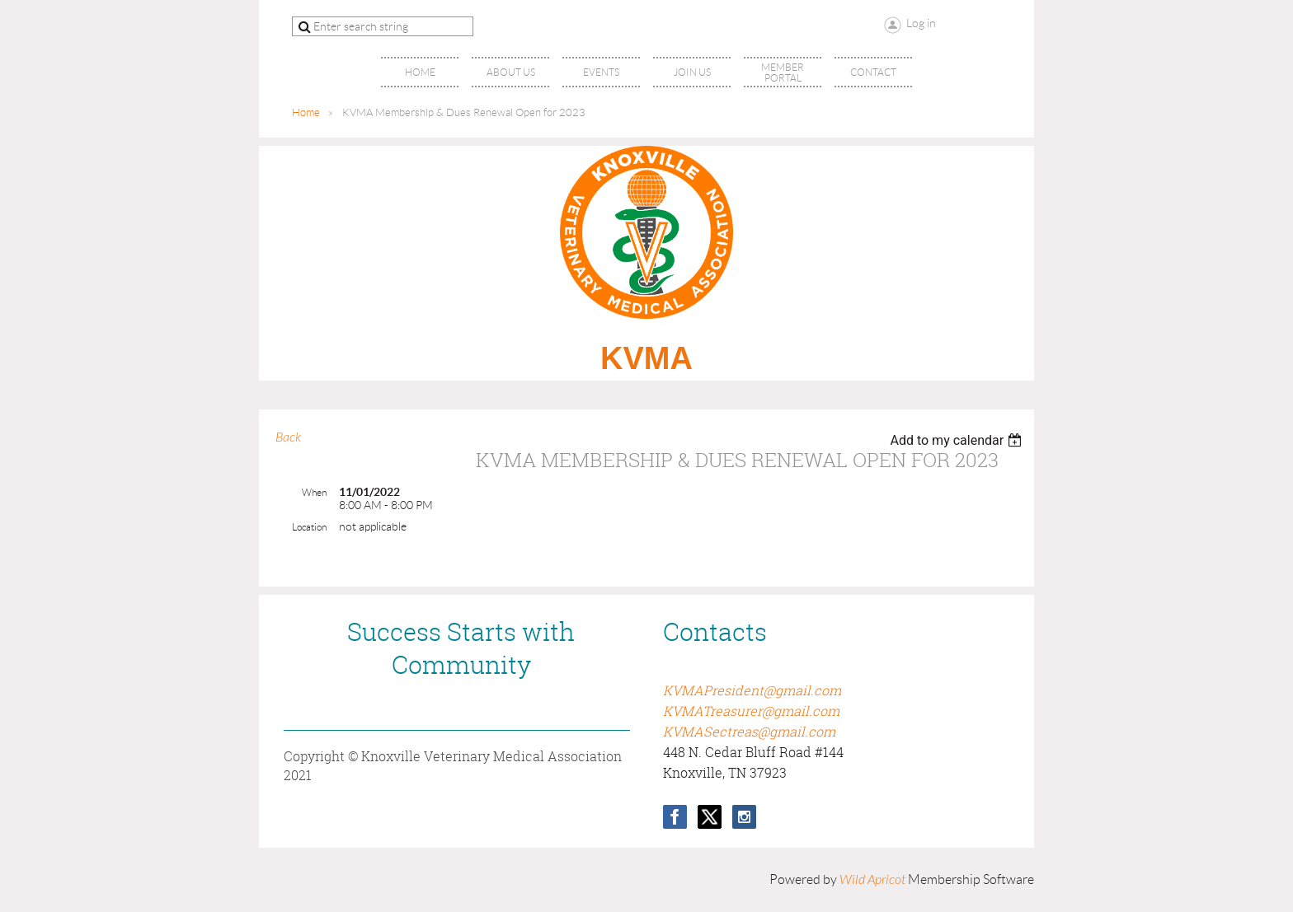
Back (288, 437)
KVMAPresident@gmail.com (752, 690)
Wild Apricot (872, 879)
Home (306, 112)
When (314, 492)
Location (309, 526)
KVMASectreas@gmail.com (749, 732)
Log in (921, 23)
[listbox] (958, 440)
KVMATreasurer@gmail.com (751, 711)
